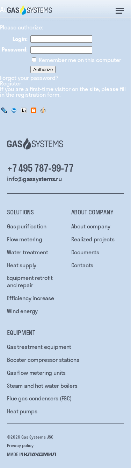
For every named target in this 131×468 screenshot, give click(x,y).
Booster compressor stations (43, 359)
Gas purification (26, 226)
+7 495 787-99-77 (40, 168)
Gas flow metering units (36, 372)
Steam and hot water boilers (42, 385)
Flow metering (24, 239)
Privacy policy (20, 445)
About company (90, 226)
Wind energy (22, 311)
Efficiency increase (30, 298)
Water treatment (27, 252)
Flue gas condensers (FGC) (39, 398)
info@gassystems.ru (34, 179)
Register (10, 83)
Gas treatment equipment (39, 346)
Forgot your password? (29, 78)
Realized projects (93, 239)
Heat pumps (22, 411)
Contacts (82, 265)
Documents (85, 252)
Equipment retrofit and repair (30, 281)
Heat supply (21, 265)
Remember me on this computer (79, 59)
